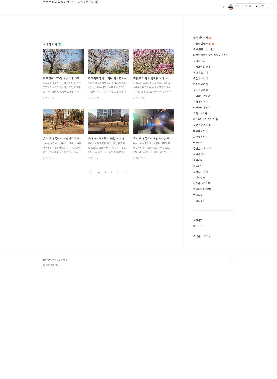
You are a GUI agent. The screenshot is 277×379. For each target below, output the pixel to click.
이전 (91, 221)
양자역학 (197, 301)
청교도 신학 (199, 306)
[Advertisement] (108, 58)
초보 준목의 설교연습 (204, 155)
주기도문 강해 (200, 277)
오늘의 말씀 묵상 (203, 149)
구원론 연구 (199, 260)
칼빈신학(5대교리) (203, 254)
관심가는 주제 (200, 207)
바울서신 (197, 248)
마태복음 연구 (200, 236)
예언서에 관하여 (201, 213)
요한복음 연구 (200, 242)
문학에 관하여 (200, 196)
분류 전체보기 (202, 143)
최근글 (196, 342)
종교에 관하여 (200, 178)
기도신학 (197, 271)
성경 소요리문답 (201, 231)
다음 (126, 221)
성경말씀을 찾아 (201, 172)
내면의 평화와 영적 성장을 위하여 (210, 161)
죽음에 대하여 (200, 184)
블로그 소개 (199, 331)
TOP (231, 367)
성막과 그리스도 (201, 289)
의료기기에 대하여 (202, 295)
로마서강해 (199, 283)
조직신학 (197, 266)
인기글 (207, 342)
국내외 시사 (199, 167)
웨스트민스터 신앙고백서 (206, 225)
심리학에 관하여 (201, 202)
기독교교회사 (200, 219)
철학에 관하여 (200, 190)
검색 (223, 7)
